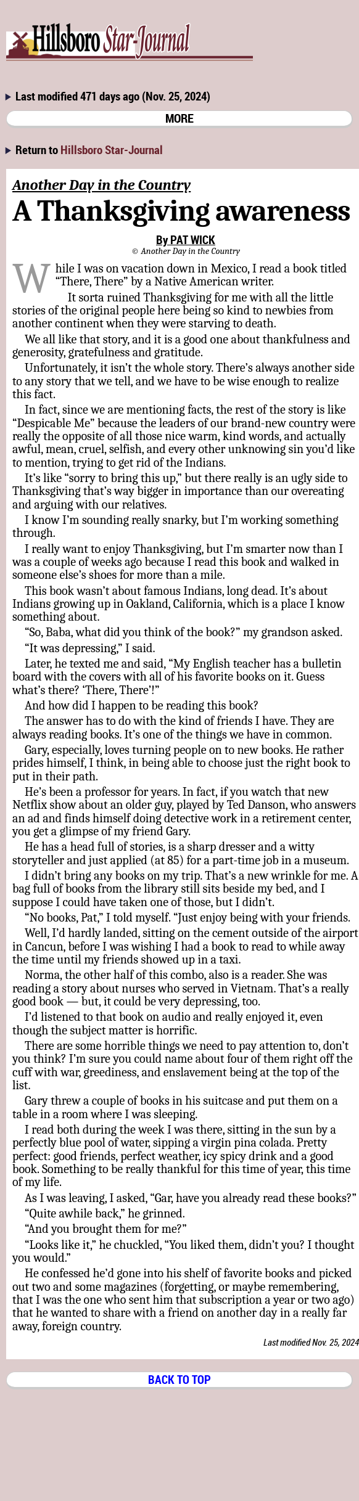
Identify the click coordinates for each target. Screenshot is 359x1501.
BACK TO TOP (179, 1379)
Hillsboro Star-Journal (111, 149)
